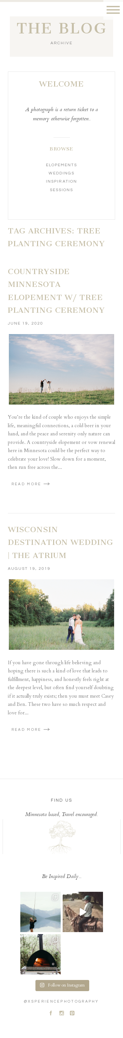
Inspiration (61, 181)
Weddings (61, 173)
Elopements (61, 165)
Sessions (61, 190)
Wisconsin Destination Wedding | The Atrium (60, 542)
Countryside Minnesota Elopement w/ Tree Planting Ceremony (56, 291)
